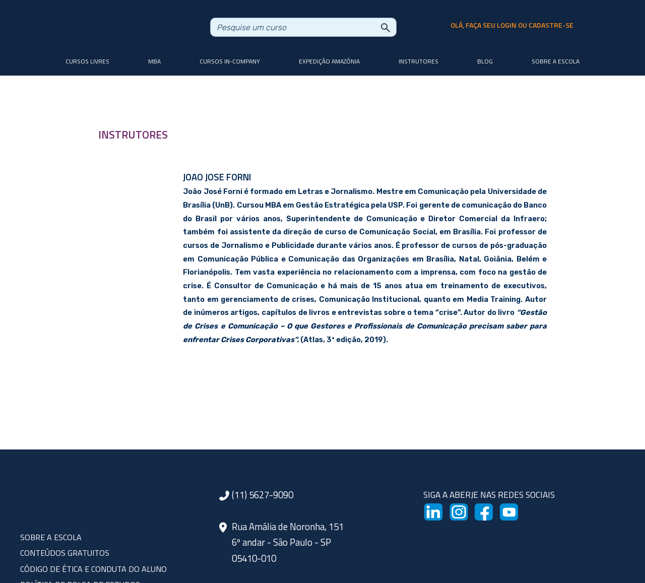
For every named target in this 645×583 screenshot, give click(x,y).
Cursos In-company (230, 61)
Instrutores (418, 61)
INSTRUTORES (133, 134)
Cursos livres (87, 61)
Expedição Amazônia (329, 61)
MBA (154, 61)
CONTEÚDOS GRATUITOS (64, 553)
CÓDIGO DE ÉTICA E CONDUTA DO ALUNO (93, 569)
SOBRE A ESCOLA (51, 537)
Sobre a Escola (555, 61)
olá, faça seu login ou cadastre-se (511, 25)
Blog (485, 61)
